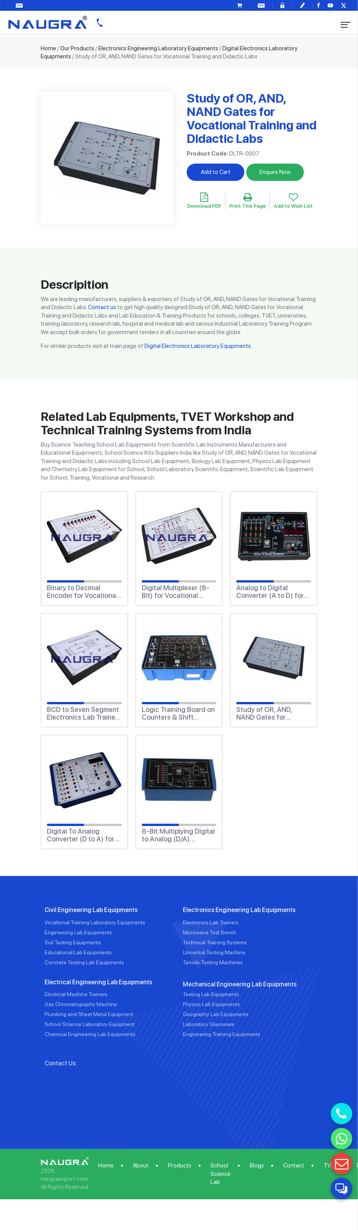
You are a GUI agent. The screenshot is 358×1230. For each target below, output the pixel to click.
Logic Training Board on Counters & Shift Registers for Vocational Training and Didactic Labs (179, 713)
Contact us (102, 307)
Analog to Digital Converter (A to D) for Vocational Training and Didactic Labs (272, 591)
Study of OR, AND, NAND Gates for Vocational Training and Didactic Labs (272, 713)
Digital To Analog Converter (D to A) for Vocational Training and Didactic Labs (83, 835)
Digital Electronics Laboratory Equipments (197, 346)
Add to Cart (215, 172)
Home (48, 48)
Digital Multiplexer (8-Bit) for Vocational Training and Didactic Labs (175, 591)
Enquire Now (275, 172)
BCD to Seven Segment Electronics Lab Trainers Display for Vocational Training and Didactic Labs (84, 713)
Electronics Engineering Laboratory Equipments (158, 48)
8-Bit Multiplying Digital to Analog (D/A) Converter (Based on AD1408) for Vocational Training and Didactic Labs (178, 835)
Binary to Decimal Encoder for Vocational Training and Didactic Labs (82, 591)
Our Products (77, 48)
